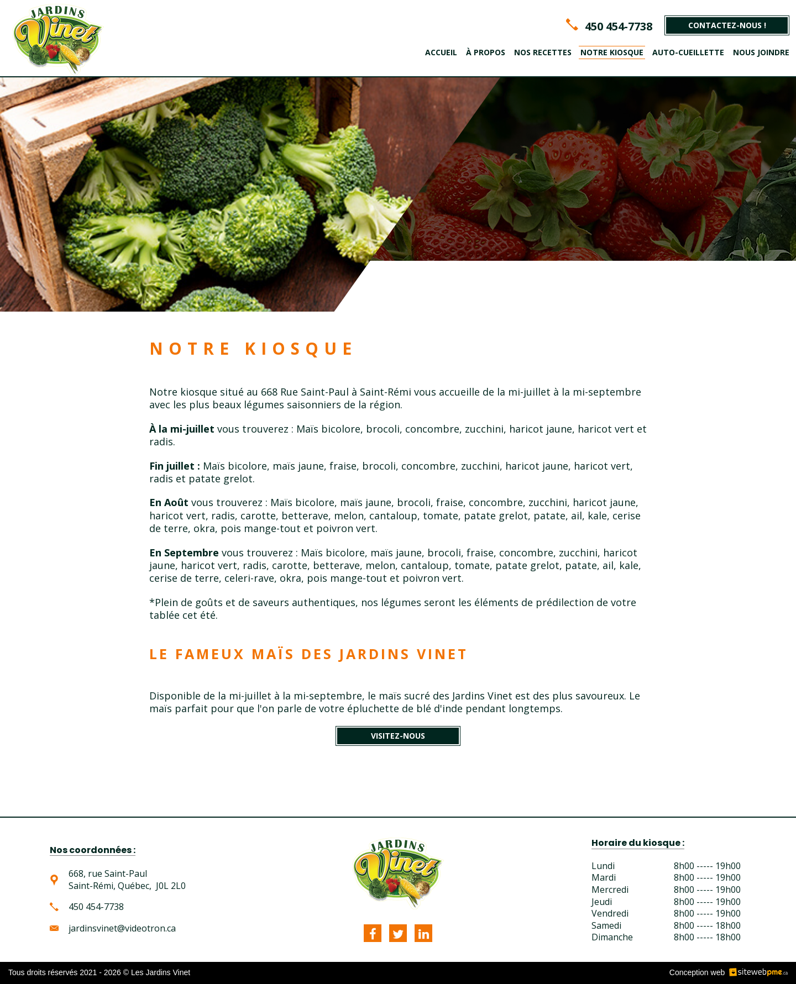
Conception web (697, 972)
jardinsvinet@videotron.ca (122, 928)
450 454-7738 (618, 26)
